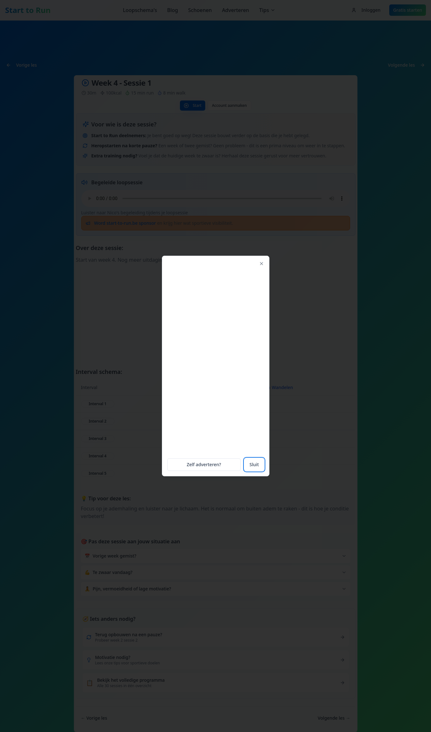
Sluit (253, 464)
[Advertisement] (215, 359)
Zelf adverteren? (204, 464)
